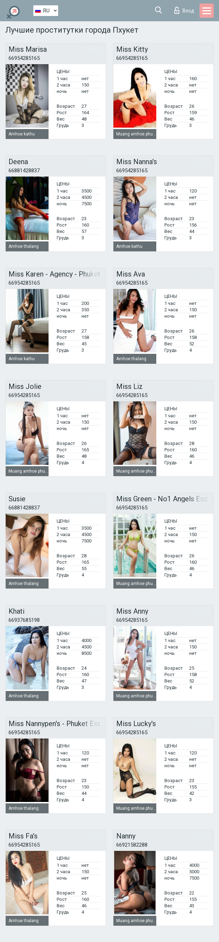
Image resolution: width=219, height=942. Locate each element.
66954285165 (24, 58)
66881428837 (24, 170)
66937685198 (24, 620)
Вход (184, 10)
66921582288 (131, 845)
